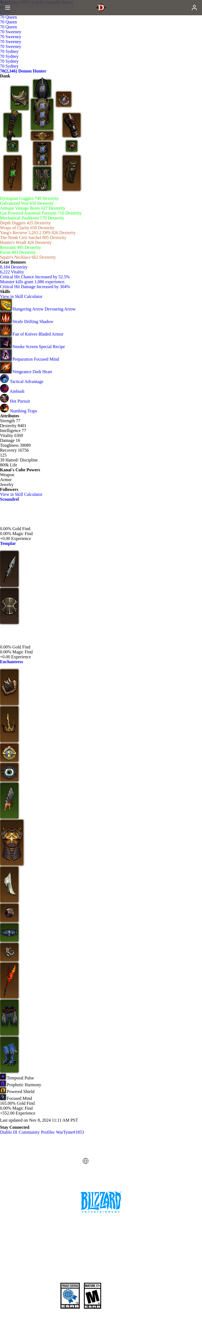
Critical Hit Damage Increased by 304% (35, 286)
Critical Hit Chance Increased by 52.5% (35, 276)
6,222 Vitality (12, 272)
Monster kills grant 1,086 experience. (32, 281)
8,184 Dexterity (13, 267)
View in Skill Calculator (24, 296)
